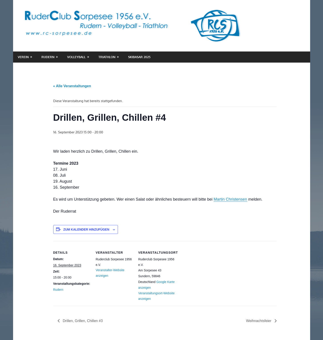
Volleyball (76, 57)
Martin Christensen (230, 199)
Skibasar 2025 (139, 57)
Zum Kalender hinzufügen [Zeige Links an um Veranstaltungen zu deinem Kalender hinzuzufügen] (86, 229)
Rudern (48, 57)
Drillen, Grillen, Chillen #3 (82, 321)
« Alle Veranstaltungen (72, 86)
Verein (23, 57)
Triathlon (106, 57)
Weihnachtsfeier (259, 321)
